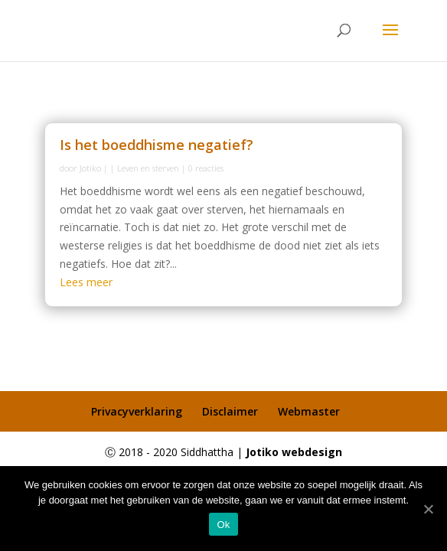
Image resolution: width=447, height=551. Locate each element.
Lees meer (86, 282)
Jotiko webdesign (294, 452)
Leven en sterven (148, 168)
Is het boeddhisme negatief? (156, 144)
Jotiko (90, 168)
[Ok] (428, 509)
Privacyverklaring (136, 411)
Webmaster (309, 411)
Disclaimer (230, 411)
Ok (223, 524)
